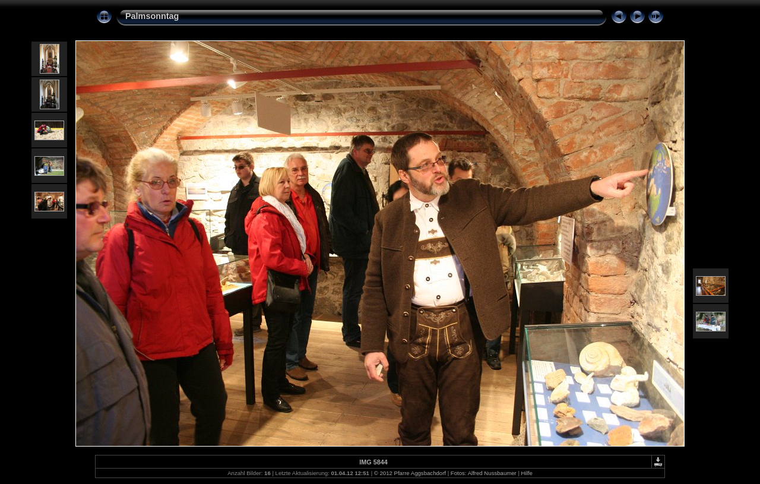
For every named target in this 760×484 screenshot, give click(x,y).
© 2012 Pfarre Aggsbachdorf (410, 473)
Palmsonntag (152, 16)
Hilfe (527, 473)
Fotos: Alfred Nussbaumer (484, 473)
